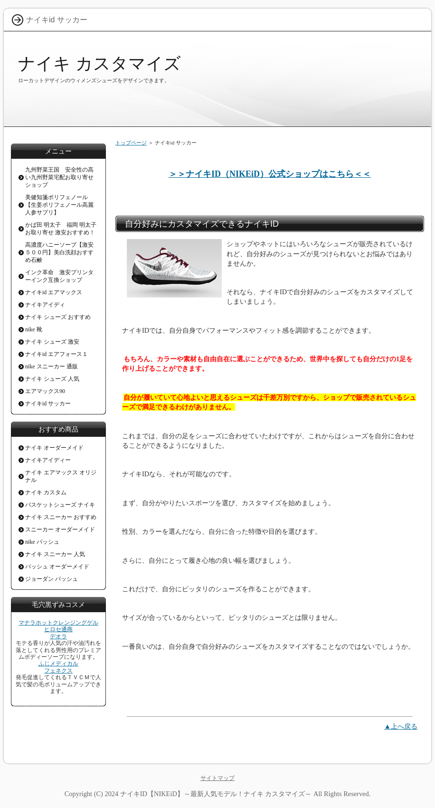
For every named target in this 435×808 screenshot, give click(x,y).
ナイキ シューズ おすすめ (58, 317)
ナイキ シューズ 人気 (52, 378)
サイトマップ (217, 778)
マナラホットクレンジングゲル (58, 622)
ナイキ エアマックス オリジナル (60, 476)
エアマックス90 (45, 391)
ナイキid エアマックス (53, 292)
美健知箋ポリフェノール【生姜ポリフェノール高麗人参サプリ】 (59, 205)
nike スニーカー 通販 (51, 366)
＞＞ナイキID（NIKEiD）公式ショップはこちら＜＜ (270, 174)
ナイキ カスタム (45, 492)
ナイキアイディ (45, 304)
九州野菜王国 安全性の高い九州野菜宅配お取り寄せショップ (59, 177)
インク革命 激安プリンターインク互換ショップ (59, 276)
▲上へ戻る (400, 726)
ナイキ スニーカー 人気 (55, 554)
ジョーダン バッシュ (51, 579)
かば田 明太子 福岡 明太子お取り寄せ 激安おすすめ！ (60, 228)
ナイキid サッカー (48, 403)
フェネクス (58, 670)
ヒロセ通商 (58, 629)
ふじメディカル (58, 663)
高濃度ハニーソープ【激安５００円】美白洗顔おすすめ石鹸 (59, 252)
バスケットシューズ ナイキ (60, 504)
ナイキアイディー (48, 460)
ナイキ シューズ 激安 (52, 341)
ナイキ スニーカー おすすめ (60, 517)
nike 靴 (33, 329)
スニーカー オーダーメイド (60, 529)
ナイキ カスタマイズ (99, 63)
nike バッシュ (42, 542)
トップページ (131, 142)
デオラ (58, 636)
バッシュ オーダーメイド (57, 566)
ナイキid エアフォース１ (56, 354)
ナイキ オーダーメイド (54, 447)
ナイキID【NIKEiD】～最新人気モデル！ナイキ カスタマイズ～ (216, 794)
